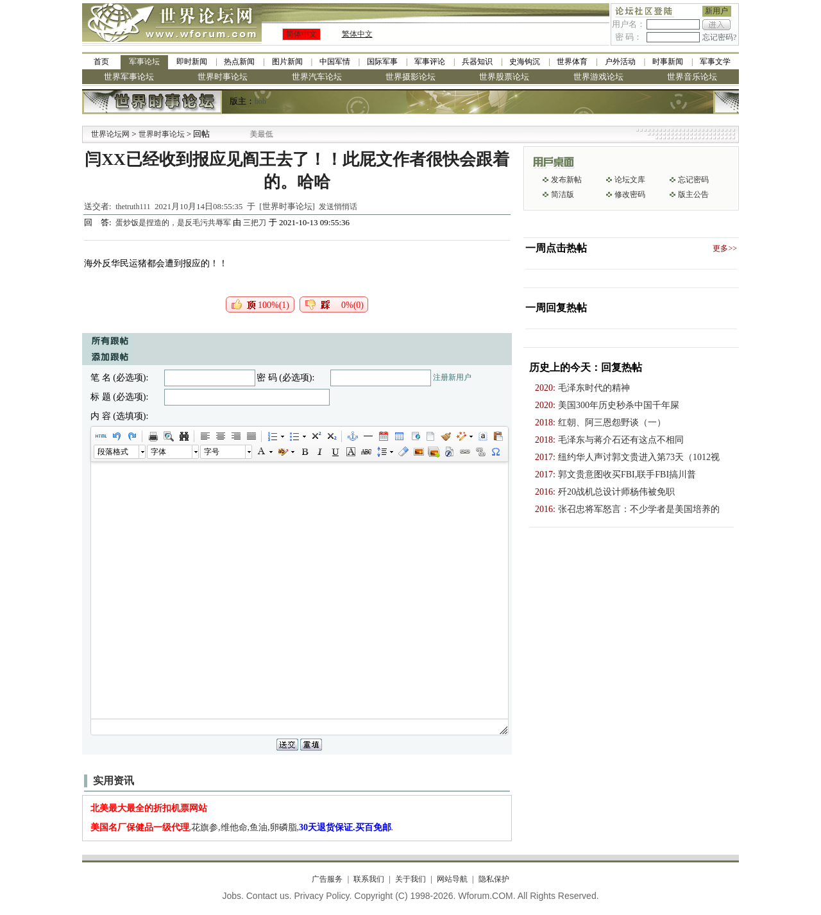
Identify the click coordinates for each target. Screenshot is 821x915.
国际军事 (382, 61)
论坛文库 (629, 179)
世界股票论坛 (504, 76)
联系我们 (368, 879)
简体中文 (301, 34)
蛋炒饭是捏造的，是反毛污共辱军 (174, 222)
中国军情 (334, 61)
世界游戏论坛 (598, 76)
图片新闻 (287, 61)
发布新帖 (566, 179)
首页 (101, 61)
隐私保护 (493, 879)
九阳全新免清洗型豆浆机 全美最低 (256, 134)
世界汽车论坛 (317, 76)
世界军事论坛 (129, 76)
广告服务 (327, 879)
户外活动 (620, 61)
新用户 (716, 10)
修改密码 (629, 194)
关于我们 (410, 879)
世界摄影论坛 (410, 76)
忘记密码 (693, 179)
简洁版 (562, 194)
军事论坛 (144, 61)
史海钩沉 (524, 61)
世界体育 (572, 61)
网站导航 (452, 879)
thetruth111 (132, 206)
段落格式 (112, 451)
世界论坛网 (110, 134)
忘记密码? (719, 37)
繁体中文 (357, 34)
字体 (158, 451)
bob (260, 101)
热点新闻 (239, 61)
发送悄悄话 (338, 206)
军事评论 (429, 61)
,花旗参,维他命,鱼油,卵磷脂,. (242, 827)
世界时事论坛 (223, 76)
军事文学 (715, 61)
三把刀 (254, 222)
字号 (211, 451)
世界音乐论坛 (692, 76)
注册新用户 (452, 377)
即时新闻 (191, 61)
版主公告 (693, 194)
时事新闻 (667, 61)
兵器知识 (477, 61)
